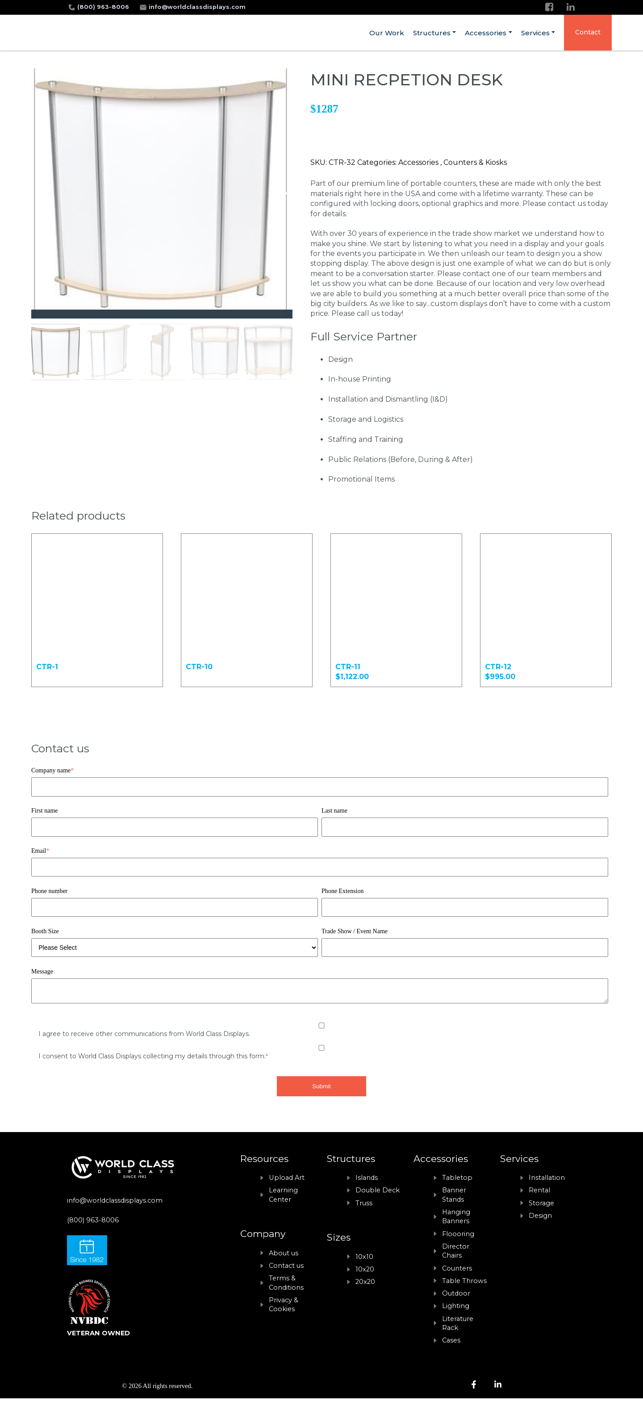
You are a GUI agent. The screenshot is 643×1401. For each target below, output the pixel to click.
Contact (588, 32)
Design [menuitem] (540, 1218)
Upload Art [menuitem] (287, 1180)
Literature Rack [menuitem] (457, 1325)
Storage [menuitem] (541, 1206)
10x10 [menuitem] (364, 1259)
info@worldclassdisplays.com (197, 7)
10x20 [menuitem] (364, 1272)
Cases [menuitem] (451, 1343)
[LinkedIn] (571, 7)
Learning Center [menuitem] (283, 1197)
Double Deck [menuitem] (377, 1193)
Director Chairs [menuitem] (455, 1253)
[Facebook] (549, 7)
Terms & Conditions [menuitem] (286, 1285)
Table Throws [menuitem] (464, 1283)
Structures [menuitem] (432, 33)
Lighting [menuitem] (455, 1309)
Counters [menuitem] (457, 1271)
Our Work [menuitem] (386, 33)
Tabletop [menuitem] (457, 1180)
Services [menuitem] (535, 33)
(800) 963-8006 (104, 7)
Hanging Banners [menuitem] (456, 1219)
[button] (282, 193)
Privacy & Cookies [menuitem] (283, 1307)
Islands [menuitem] (366, 1180)
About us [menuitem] (283, 1256)
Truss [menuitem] (363, 1206)
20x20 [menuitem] (365, 1284)
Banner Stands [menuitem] (454, 1197)
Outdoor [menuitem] (456, 1296)
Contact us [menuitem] (286, 1268)
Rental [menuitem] (539, 1193)
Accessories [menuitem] (485, 33)
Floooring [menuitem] (458, 1237)
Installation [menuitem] (547, 1180)
